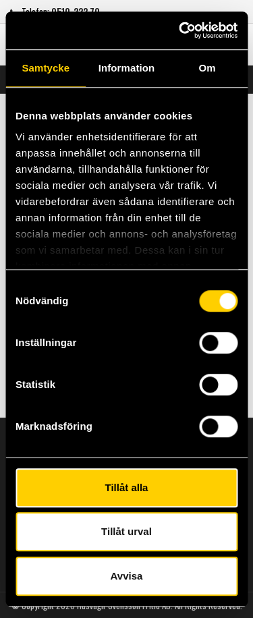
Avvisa (127, 576)
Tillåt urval (126, 531)
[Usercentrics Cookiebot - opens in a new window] (180, 30)
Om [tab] (207, 68)
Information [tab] (127, 68)
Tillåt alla (126, 487)
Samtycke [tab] (45, 68)
